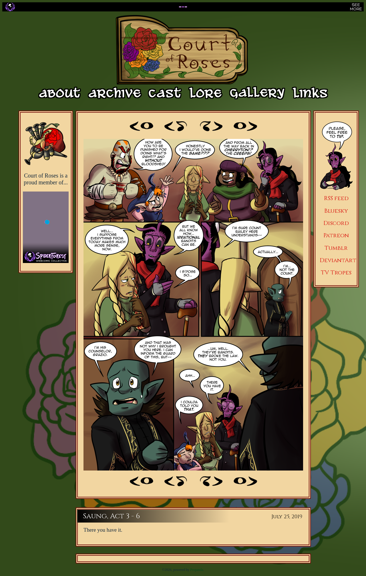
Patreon (336, 235)
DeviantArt (338, 260)
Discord (336, 223)
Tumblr (336, 248)
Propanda (196, 570)
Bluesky (336, 211)
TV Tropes (336, 272)
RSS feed (336, 198)
